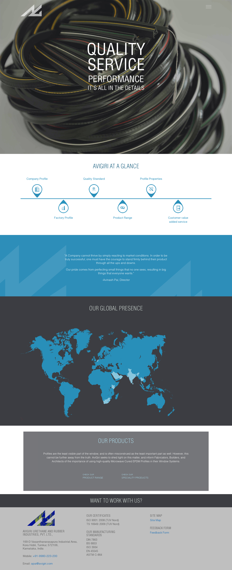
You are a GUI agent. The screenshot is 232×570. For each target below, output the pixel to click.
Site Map (155, 520)
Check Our (93, 476)
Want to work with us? (116, 500)
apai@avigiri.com (42, 563)
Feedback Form (159, 533)
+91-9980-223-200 (45, 556)
